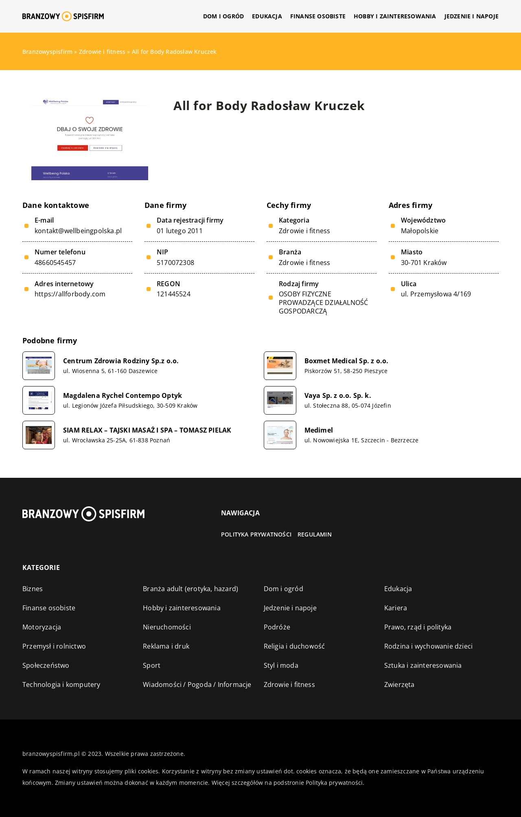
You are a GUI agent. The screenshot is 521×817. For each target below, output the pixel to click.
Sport (151, 665)
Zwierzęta (399, 684)
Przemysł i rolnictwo (54, 646)
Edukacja (267, 16)
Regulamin (315, 534)
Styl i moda (281, 665)
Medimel (318, 430)
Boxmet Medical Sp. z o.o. (346, 361)
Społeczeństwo (46, 665)
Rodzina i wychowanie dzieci (428, 646)
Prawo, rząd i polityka (417, 627)
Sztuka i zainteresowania (423, 665)
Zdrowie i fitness (304, 230)
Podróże (277, 627)
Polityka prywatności (256, 534)
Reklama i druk (166, 646)
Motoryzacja (41, 627)
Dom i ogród (223, 16)
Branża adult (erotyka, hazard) (190, 588)
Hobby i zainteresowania (395, 16)
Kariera (395, 607)
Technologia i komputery (61, 684)
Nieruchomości (167, 627)
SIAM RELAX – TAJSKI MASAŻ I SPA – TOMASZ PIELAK (147, 430)
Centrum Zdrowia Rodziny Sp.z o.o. (121, 361)
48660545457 (55, 262)
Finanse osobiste (318, 16)
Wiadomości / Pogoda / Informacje (197, 684)
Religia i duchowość (294, 646)
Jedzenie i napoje (471, 16)
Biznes (32, 588)
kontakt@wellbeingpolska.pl (78, 231)
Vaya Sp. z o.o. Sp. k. (337, 395)
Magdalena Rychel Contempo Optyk (122, 395)
